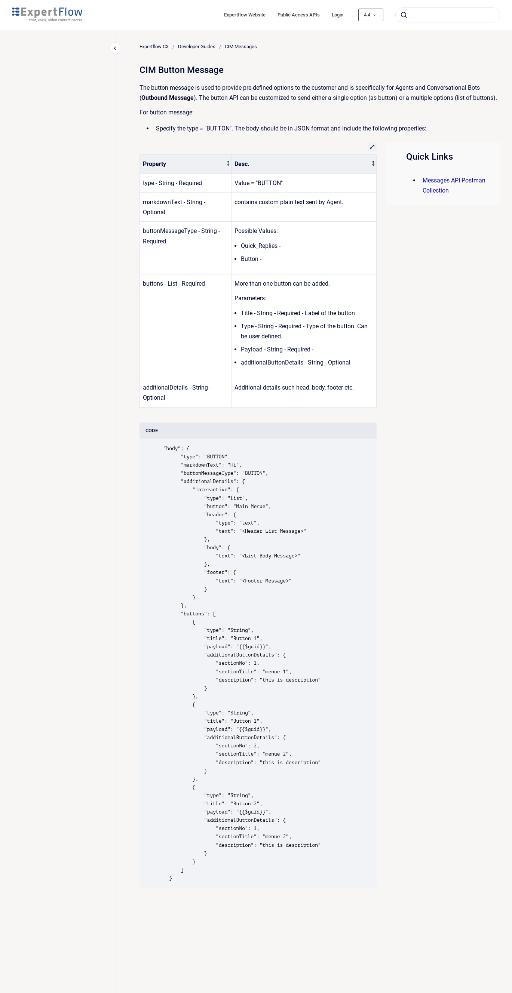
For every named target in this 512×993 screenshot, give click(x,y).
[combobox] (448, 15)
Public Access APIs (299, 15)
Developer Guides (196, 46)
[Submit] (404, 15)
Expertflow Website (245, 15)
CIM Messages (241, 46)
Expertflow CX (154, 46)
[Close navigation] (115, 48)
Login (337, 15)
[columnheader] (186, 164)
